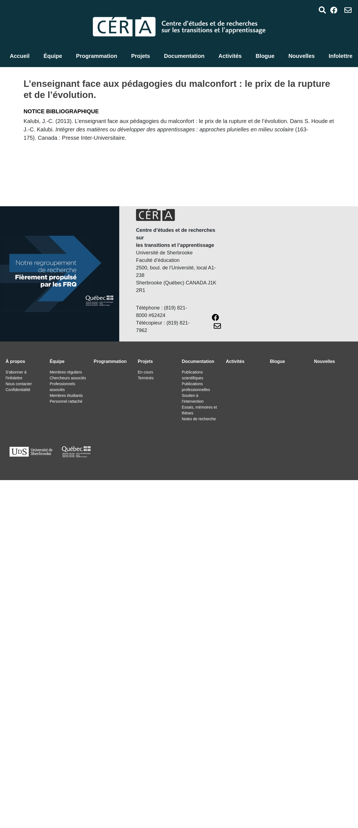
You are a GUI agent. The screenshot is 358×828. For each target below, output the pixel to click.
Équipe (52, 56)
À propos (15, 361)
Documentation (184, 56)
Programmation (96, 56)
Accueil (20, 56)
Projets (140, 56)
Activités (230, 56)
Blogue (264, 56)
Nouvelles (301, 56)
